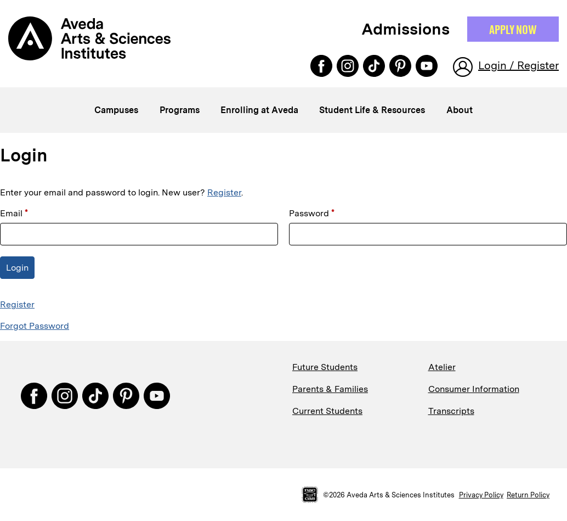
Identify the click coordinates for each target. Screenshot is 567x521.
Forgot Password (34, 326)
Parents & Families (330, 389)
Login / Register (518, 65)
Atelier (442, 367)
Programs (180, 110)
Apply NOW (513, 29)
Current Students (327, 411)
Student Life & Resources (372, 110)
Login (17, 267)
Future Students (325, 367)
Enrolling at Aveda (259, 110)
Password (311, 213)
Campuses (116, 110)
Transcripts (451, 411)
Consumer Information (473, 389)
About (459, 110)
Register (224, 192)
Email (14, 213)
